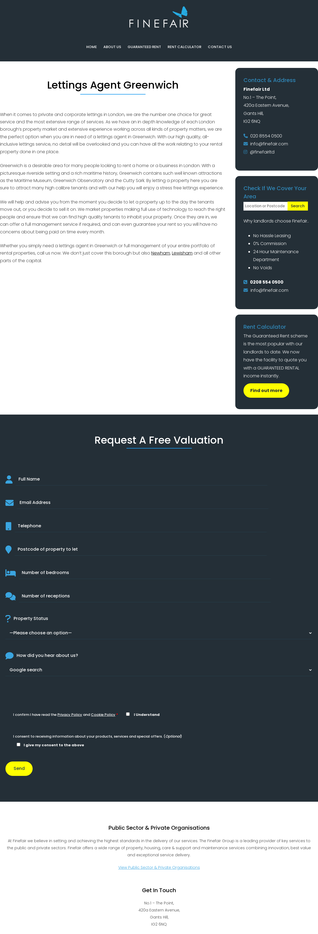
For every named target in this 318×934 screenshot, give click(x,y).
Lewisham (182, 253)
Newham (160, 253)
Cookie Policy (103, 714)
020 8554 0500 (266, 136)
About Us (112, 46)
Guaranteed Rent (144, 46)
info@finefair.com (269, 144)
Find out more (266, 390)
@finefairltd (262, 152)
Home (91, 46)
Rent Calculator (184, 46)
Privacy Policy (69, 714)
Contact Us (220, 46)
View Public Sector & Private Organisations (159, 867)
